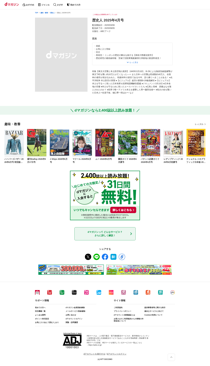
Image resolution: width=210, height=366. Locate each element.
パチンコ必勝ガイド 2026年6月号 (150, 160)
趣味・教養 (44, 13)
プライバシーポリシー (122, 311)
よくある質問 (40, 315)
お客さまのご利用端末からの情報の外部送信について (129, 320)
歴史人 (52, 13)
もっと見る (199, 124)
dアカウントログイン (74, 319)
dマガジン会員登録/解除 (75, 308)
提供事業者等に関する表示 (154, 308)
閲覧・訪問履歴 (72, 322)
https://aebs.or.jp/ (95, 345)
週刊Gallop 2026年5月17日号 (36, 160)
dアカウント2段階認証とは (124, 315)
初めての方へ (40, 308)
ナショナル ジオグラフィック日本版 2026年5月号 (195, 161)
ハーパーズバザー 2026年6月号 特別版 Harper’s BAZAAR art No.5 (13, 161)
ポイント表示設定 (42, 319)
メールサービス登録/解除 (75, 311)
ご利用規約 (118, 308)
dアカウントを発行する (94, 354)
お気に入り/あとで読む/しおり (47, 322)
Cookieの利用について (153, 315)
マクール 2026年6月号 (82, 160)
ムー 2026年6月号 (103, 159)
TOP (36, 13)
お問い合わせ (71, 315)
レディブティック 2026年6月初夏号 (173, 160)
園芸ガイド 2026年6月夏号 (127, 160)
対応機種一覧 (40, 311)
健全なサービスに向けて (154, 311)
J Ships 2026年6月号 (59, 160)
